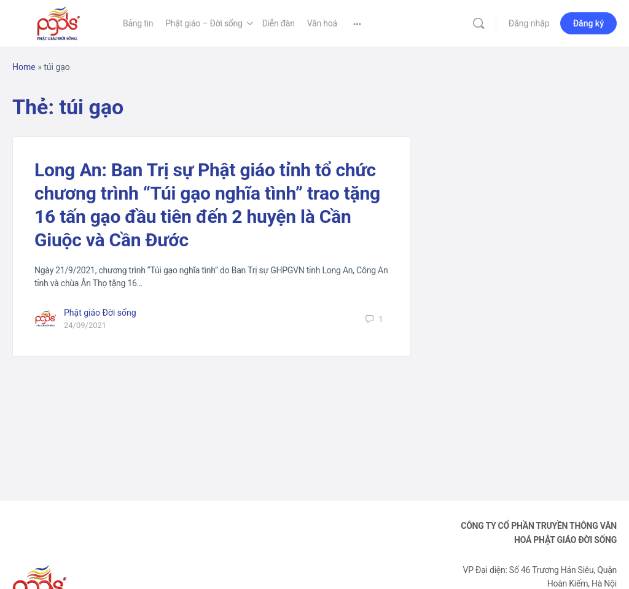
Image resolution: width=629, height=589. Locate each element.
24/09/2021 (85, 325)
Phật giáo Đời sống (100, 313)
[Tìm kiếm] (478, 23)
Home (24, 67)
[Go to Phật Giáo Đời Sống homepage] (58, 22)
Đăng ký (588, 23)
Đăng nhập (529, 23)
